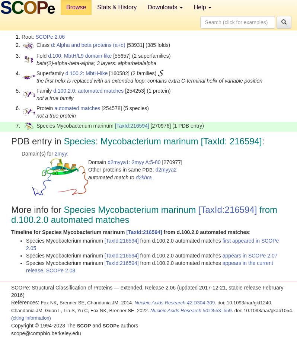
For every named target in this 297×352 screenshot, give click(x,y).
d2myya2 (166, 170)
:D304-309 (175, 302)
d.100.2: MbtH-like (87, 73)
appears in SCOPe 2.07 (250, 256)
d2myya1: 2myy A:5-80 (134, 162)
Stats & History (117, 7)
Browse (76, 7)
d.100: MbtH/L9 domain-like (80, 56)
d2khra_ (145, 177)
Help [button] (202, 7)
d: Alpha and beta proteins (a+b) (88, 45)
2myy (61, 154)
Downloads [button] (165, 7)
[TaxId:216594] (132, 126)
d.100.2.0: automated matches (88, 91)
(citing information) (31, 318)
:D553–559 (191, 310)
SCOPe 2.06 (50, 37)
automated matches (77, 108)
